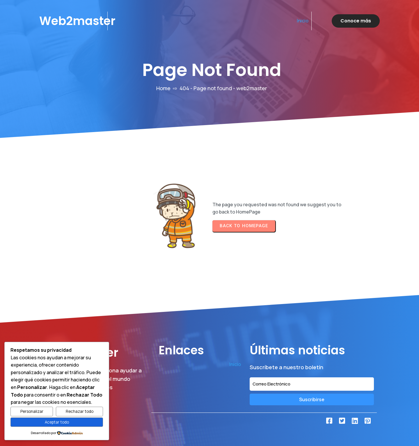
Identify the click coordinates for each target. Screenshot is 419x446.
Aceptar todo (57, 422)
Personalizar (31, 411)
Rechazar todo (79, 411)
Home (163, 88)
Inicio (302, 20)
